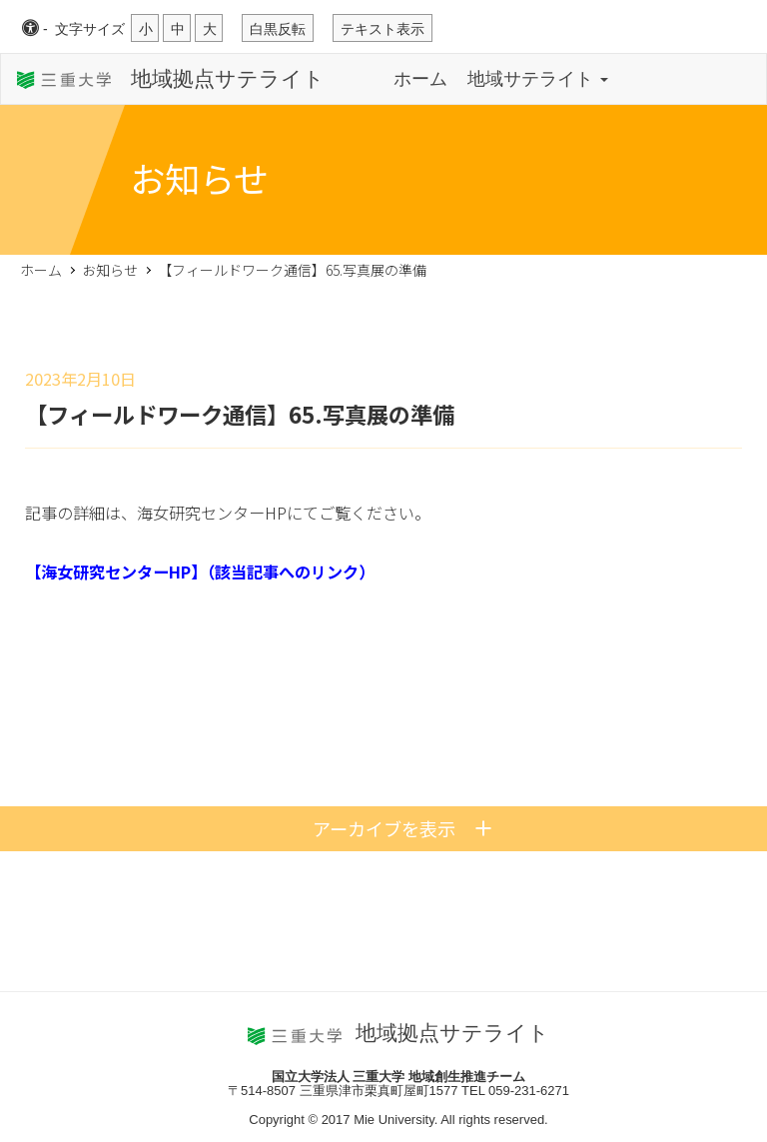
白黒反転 (278, 29)
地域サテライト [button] (537, 79)
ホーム (420, 79)
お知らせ (110, 270)
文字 (90, 28)
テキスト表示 (382, 29)
